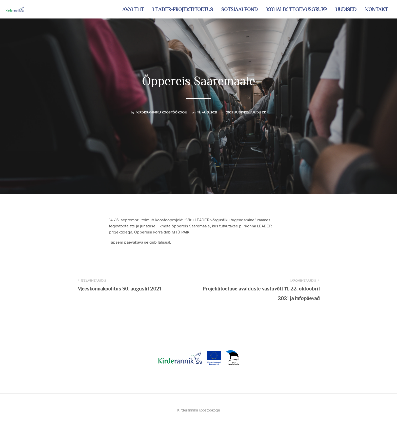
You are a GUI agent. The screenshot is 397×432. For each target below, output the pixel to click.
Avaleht (133, 9)
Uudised (345, 9)
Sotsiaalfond (239, 9)
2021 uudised (237, 112)
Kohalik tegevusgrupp (296, 9)
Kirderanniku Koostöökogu (161, 112)
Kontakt (376, 9)
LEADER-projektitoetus (182, 9)
